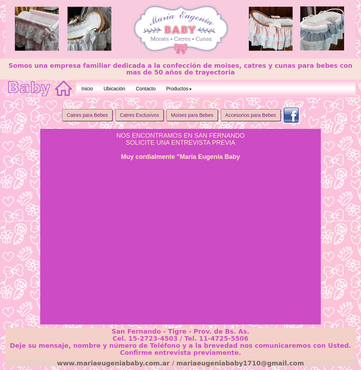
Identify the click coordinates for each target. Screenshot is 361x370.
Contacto (145, 88)
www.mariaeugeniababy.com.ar (113, 363)
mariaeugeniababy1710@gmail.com (240, 363)
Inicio (87, 88)
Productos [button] (179, 88)
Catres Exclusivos (139, 115)
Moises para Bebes (192, 115)
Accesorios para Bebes (250, 115)
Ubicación (114, 88)
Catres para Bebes (87, 115)
